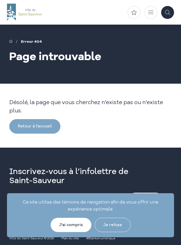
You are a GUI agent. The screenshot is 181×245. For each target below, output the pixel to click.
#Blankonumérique (100, 238)
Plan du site (70, 238)
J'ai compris (71, 224)
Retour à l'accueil (35, 126)
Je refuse (112, 224)
